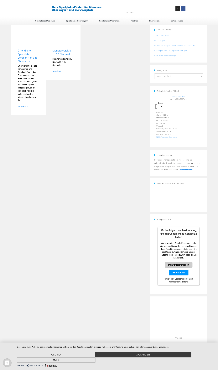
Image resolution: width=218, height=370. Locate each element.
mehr (185, 360)
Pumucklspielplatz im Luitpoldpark (167, 56)
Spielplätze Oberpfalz (109, 21)
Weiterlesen (23, 107)
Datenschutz (177, 21)
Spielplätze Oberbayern (77, 21)
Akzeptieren (178, 273)
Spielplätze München (45, 21)
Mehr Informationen (178, 265)
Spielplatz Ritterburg (162, 36)
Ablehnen (46, 360)
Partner (134, 21)
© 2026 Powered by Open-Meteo (166, 137)
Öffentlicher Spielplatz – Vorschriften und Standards (174, 46)
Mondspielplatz (160, 41)
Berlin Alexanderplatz (179, 97)
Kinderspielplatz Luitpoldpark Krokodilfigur (170, 51)
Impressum (154, 21)
